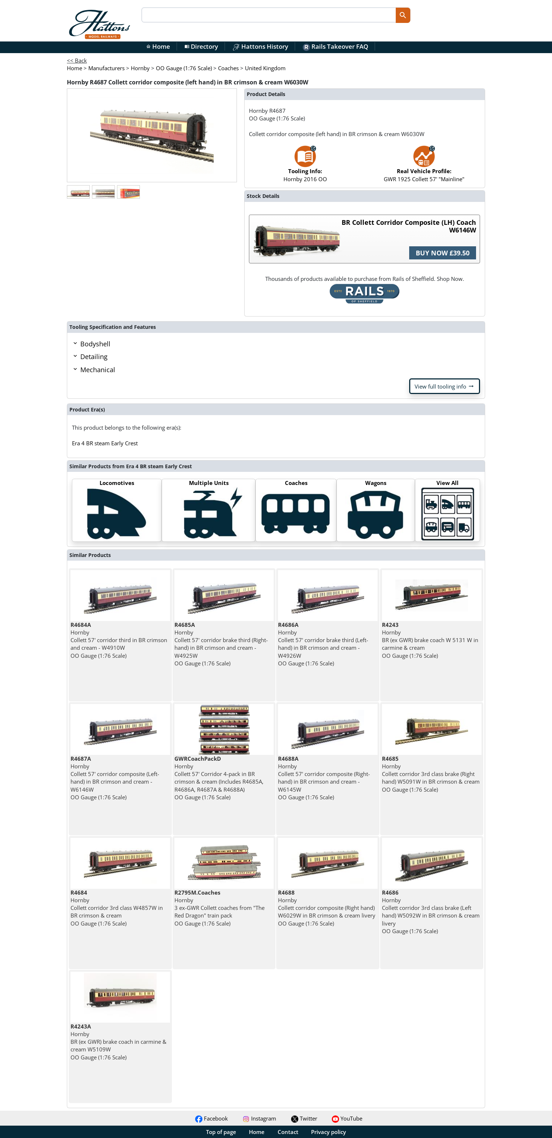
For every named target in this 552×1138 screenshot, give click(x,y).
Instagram (259, 1118)
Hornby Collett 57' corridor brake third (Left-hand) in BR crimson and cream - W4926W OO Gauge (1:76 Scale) (323, 644)
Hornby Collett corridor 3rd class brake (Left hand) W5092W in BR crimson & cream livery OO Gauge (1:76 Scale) (431, 912)
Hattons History (260, 46)
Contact (288, 1131)
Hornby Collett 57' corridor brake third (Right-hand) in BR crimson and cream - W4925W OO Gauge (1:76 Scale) (221, 644)
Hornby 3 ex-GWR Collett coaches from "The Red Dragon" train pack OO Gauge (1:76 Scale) (219, 908)
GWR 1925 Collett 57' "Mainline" (424, 167)
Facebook (211, 1118)
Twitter (304, 1118)
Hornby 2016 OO (305, 167)
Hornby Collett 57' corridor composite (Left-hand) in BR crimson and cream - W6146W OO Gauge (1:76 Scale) (114, 778)
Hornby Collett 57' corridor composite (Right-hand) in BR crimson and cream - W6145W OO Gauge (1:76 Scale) (324, 778)
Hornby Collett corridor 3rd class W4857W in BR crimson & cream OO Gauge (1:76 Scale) (116, 908)
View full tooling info (445, 386)
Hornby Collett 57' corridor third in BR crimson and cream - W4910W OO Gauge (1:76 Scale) (118, 640)
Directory (201, 46)
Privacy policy (328, 1131)
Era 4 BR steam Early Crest (105, 443)
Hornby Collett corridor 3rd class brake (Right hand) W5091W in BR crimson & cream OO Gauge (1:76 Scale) (431, 774)
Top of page (221, 1131)
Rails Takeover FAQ (335, 46)
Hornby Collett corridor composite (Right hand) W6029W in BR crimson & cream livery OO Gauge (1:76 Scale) (326, 908)
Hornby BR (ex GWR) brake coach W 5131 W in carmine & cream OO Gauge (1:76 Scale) (430, 640)
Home (158, 46)
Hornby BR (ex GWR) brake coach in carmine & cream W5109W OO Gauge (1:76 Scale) (118, 1042)
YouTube (347, 1118)
